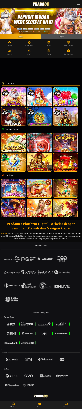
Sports (9, 53)
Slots (49, 44)
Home (10, 44)
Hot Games (29, 44)
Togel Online (68, 53)
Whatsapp (13, 405)
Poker (49, 53)
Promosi (40, 405)
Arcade (29, 53)
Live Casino (68, 44)
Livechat (66, 405)
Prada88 (4, 234)
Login (61, 37)
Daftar (20, 37)
